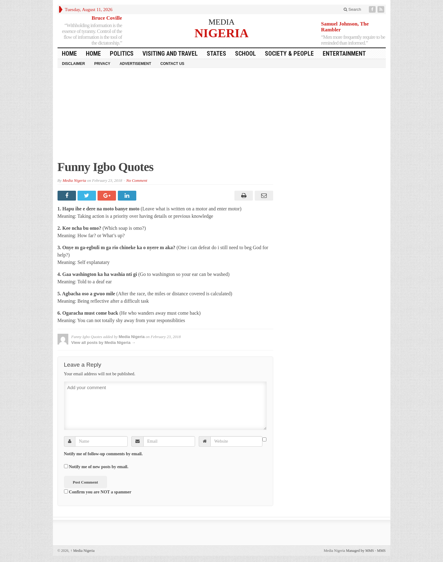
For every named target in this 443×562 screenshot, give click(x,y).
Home (93, 53)
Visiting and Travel (170, 53)
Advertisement (135, 64)
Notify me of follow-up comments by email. (103, 454)
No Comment (136, 180)
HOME (69, 53)
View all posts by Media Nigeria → (103, 342)
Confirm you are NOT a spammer (97, 491)
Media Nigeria (74, 180)
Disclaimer (73, 64)
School (245, 53)
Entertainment (344, 53)
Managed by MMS (360, 550)
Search (352, 9)
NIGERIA (221, 32)
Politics (122, 53)
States (216, 53)
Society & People (289, 53)
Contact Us (172, 64)
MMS (381, 550)
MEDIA (221, 22)
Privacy (102, 64)
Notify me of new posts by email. (98, 466)
